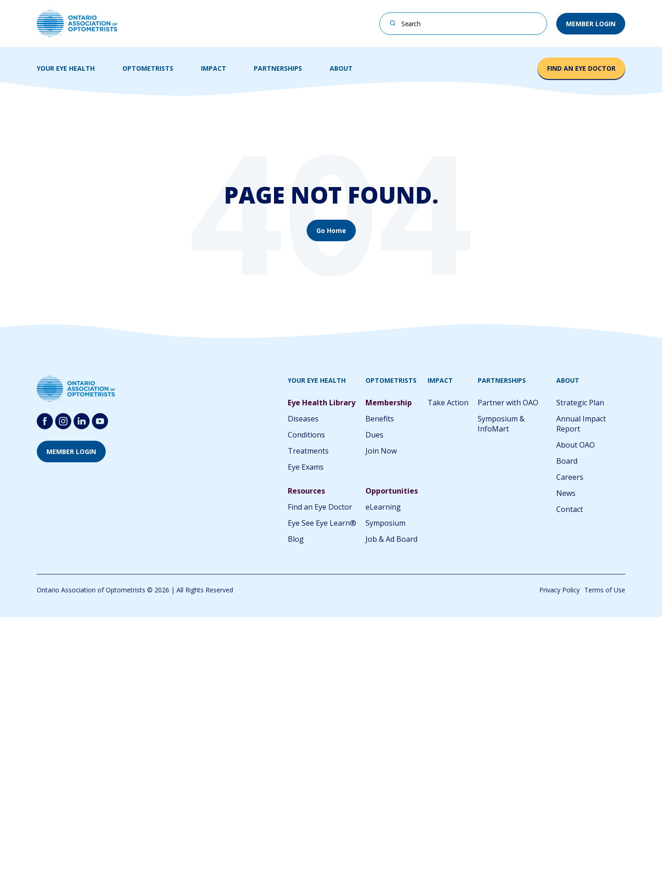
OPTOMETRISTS (147, 68)
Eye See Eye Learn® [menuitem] (322, 523)
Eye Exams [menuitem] (306, 467)
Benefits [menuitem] (379, 419)
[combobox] (463, 23)
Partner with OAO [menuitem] (508, 403)
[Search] (392, 22)
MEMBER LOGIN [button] (591, 23)
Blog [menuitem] (296, 539)
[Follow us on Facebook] (45, 421)
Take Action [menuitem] (448, 403)
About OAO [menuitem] (575, 445)
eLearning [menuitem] (383, 507)
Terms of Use (604, 589)
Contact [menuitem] (569, 509)
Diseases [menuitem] (303, 419)
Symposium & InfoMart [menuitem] (501, 424)
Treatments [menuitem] (308, 451)
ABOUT (341, 68)
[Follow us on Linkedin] (82, 421)
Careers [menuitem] (569, 477)
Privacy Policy (559, 589)
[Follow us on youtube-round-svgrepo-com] (100, 421)
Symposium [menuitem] (385, 523)
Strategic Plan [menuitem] (580, 403)
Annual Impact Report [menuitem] (581, 424)
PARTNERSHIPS (278, 68)
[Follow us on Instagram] (63, 421)
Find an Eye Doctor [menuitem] (320, 507)
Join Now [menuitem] (381, 451)
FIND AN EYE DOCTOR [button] (581, 68)
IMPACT (213, 68)
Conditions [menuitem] (306, 435)
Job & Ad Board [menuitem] (391, 539)
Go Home (331, 230)
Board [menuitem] (566, 461)
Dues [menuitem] (374, 435)
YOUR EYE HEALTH (66, 68)
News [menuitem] (566, 493)
